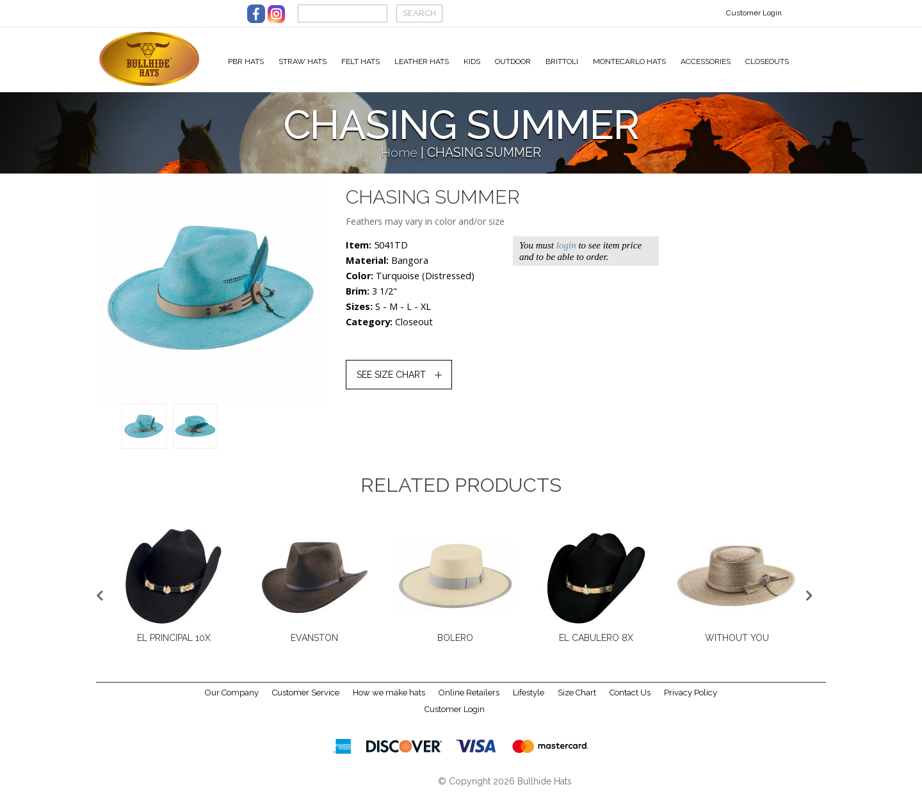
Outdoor (513, 61)
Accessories (706, 61)
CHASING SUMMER (314, 645)
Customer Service (305, 701)
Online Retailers (469, 701)
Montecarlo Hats (629, 61)
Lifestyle (528, 701)
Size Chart (577, 701)
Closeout (414, 329)
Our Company (232, 701)
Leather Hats (421, 61)
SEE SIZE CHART (391, 382)
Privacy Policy (690, 701)
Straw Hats (303, 61)
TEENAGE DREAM (455, 645)
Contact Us (630, 701)
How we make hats (389, 701)
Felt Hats (360, 61)
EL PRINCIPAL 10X (596, 645)
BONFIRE (173, 645)
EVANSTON (737, 645)
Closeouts (767, 61)
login (566, 253)
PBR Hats (246, 61)
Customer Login (754, 12)
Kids (472, 61)
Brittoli (562, 61)
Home (399, 160)
